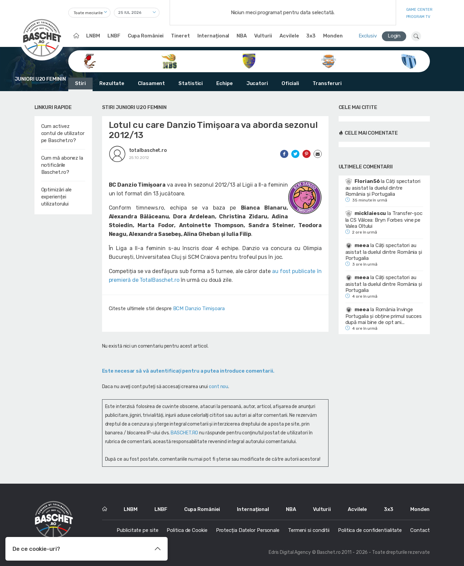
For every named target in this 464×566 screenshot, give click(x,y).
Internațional (213, 36)
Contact (420, 530)
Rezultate (111, 83)
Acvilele (289, 36)
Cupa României (146, 36)
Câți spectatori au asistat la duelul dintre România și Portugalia (382, 187)
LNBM (93, 36)
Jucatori (257, 83)
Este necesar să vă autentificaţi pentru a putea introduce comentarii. (188, 371)
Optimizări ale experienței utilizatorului (56, 197)
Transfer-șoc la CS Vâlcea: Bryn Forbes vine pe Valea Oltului (383, 219)
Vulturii (263, 36)
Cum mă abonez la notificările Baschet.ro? (62, 165)
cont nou (218, 386)
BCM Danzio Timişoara (199, 308)
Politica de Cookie (187, 530)
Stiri (80, 83)
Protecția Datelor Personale (247, 530)
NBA (242, 36)
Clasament (151, 83)
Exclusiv (368, 36)
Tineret (180, 36)
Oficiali (290, 83)
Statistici (190, 83)
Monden (332, 36)
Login (394, 36)
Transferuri (327, 83)
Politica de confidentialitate (370, 530)
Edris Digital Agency (290, 552)
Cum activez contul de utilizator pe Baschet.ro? (62, 133)
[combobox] (89, 13)
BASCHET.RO (184, 433)
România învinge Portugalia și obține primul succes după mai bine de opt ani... (383, 315)
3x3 (311, 36)
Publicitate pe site (137, 530)
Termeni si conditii (308, 530)
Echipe (224, 83)
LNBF (113, 36)
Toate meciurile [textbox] (88, 12)
